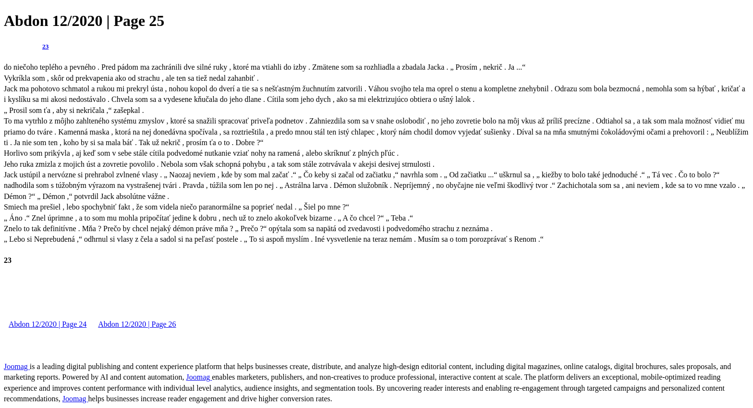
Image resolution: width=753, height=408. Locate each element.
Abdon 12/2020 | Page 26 (137, 324)
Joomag (17, 366)
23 (45, 46)
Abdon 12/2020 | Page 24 (47, 324)
